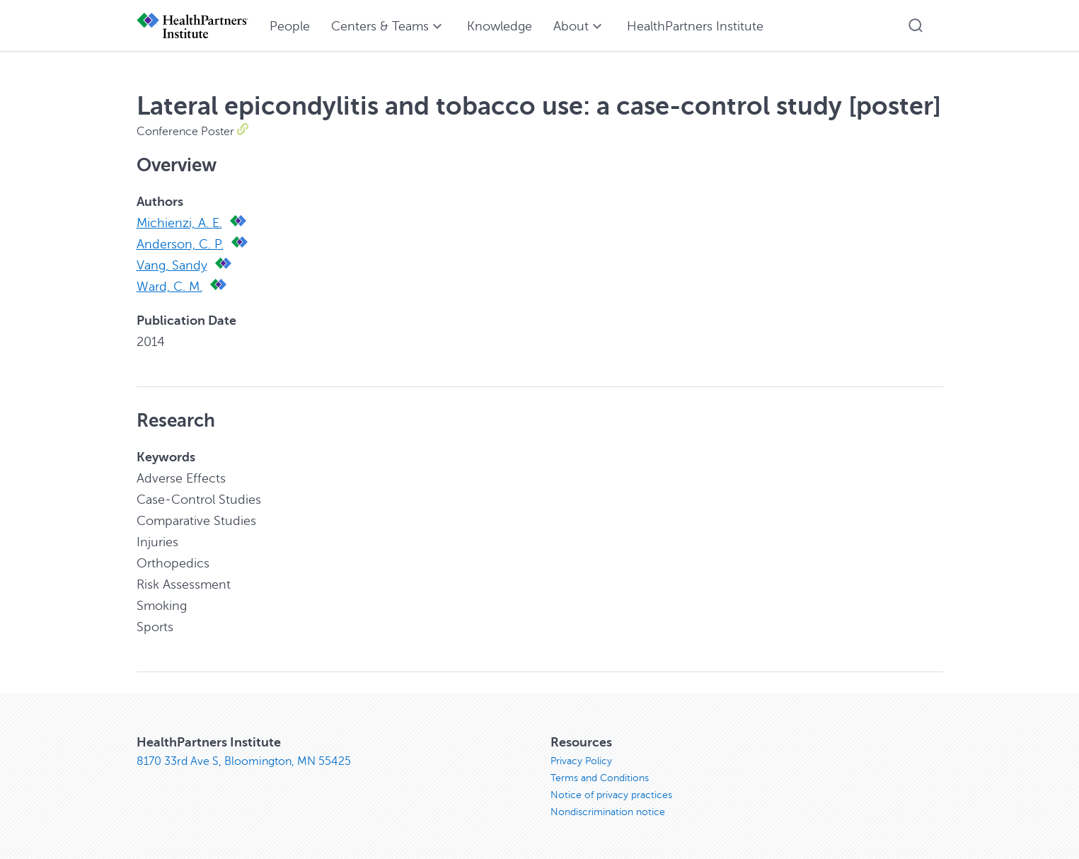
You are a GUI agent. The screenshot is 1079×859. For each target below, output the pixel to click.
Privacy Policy (581, 761)
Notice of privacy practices (611, 795)
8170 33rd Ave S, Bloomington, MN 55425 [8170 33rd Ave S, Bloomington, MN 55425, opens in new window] (244, 761)
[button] (915, 25)
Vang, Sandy (172, 265)
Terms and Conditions (599, 778)
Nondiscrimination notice (607, 812)
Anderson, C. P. (180, 244)
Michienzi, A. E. (179, 223)
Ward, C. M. (169, 286)
